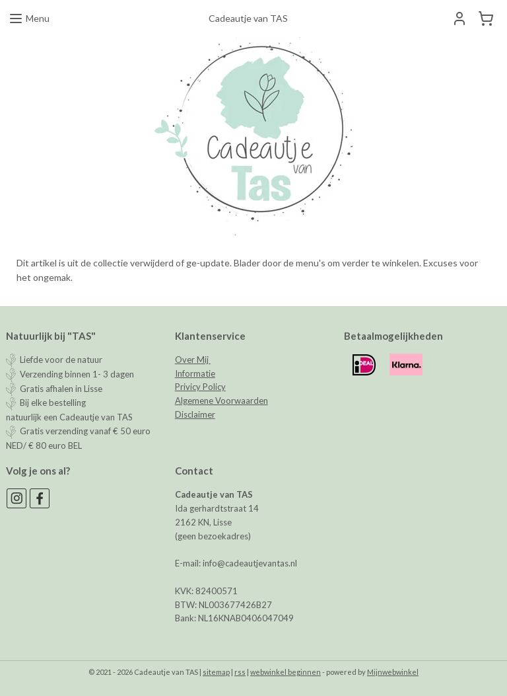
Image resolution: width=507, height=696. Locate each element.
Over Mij (193, 359)
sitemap (216, 672)
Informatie (195, 373)
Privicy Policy (200, 386)
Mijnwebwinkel (393, 672)
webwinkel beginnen (285, 672)
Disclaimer (195, 414)
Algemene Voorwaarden (221, 400)
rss (240, 672)
